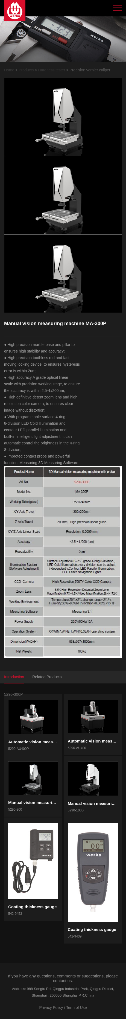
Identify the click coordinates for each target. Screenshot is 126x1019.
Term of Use (76, 1007)
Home (9, 70)
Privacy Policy (51, 1007)
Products (26, 70)
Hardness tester (51, 70)
